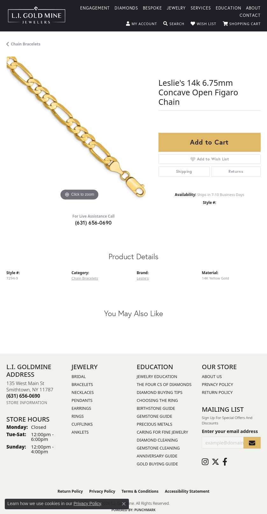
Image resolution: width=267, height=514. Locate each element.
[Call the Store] (23, 396)
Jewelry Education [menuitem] (157, 376)
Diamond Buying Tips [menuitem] (160, 392)
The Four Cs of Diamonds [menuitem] (164, 384)
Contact (250, 15)
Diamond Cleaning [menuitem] (157, 440)
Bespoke (152, 7)
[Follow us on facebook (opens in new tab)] (224, 462)
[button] (141, 24)
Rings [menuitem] (78, 416)
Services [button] (201, 7)
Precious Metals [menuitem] (154, 424)
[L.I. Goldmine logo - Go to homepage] (36, 15)
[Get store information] (26, 402)
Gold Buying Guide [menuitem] (157, 464)
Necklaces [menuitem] (83, 392)
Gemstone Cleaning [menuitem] (158, 448)
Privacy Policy (217, 384)
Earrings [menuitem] (81, 408)
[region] (79, 129)
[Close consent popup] (124, 504)
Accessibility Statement (187, 491)
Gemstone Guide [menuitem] (154, 416)
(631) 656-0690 (93, 222)
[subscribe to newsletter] (252, 443)
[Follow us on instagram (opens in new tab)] (205, 462)
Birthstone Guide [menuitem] (156, 408)
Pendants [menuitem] (82, 400)
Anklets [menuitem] (80, 432)
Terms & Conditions (140, 491)
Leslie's (143, 278)
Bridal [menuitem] (79, 376)
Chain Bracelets (25, 44)
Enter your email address (230, 431)
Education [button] (229, 7)
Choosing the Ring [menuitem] (157, 400)
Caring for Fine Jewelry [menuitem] (162, 432)
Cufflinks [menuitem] (82, 424)
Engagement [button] (95, 7)
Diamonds (126, 7)
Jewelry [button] (176, 7)
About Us (212, 376)
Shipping (184, 171)
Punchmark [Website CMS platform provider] (145, 510)
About (253, 7)
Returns (235, 171)
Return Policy (217, 392)
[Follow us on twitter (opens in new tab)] (215, 462)
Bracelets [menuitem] (82, 384)
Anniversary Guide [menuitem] (157, 456)
